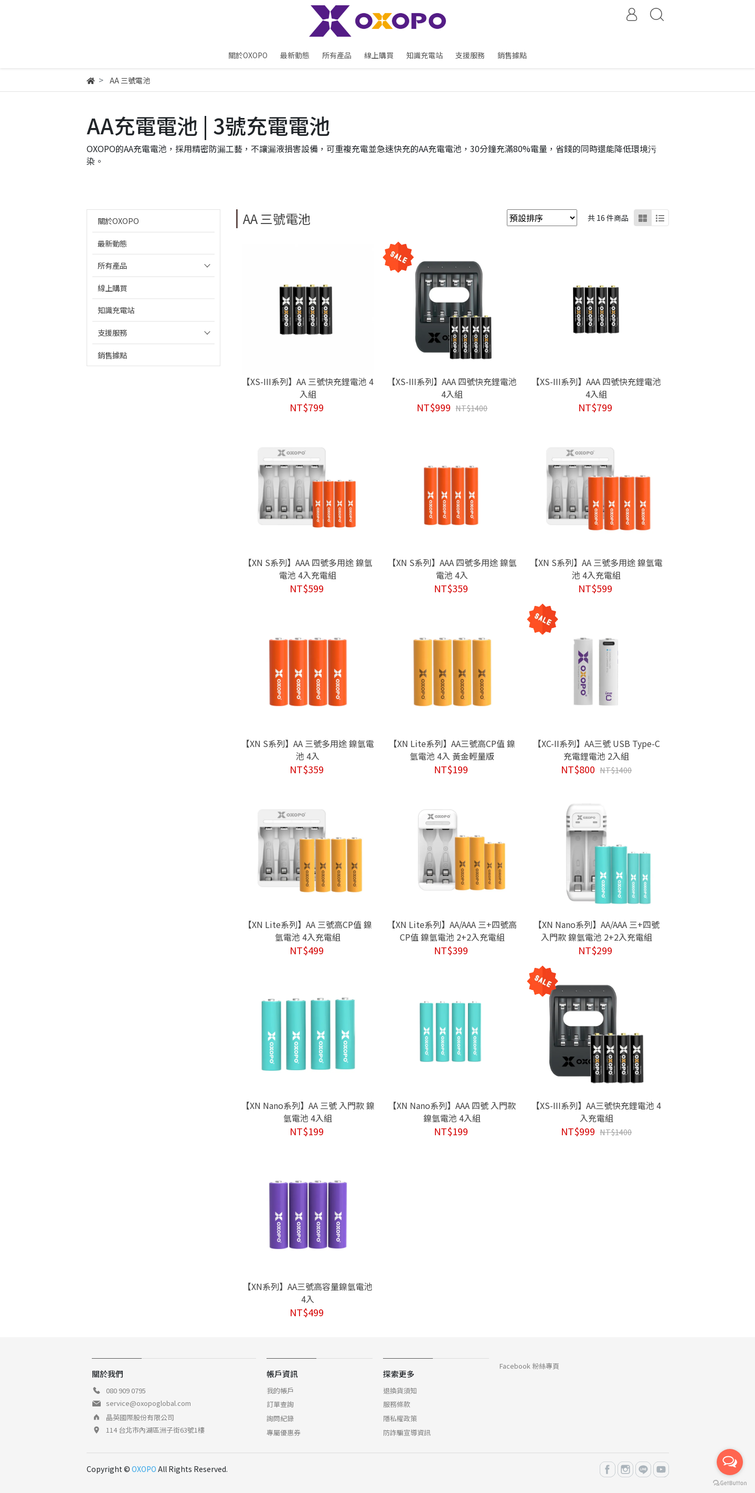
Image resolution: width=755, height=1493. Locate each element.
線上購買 (112, 287)
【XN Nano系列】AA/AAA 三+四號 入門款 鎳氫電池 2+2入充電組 (597, 930)
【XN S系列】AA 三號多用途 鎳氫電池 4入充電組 (596, 568)
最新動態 (112, 243)
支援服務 (112, 332)
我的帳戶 (280, 1390)
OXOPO (144, 1469)
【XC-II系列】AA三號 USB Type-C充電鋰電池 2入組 (596, 749)
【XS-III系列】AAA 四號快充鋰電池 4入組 (452, 387)
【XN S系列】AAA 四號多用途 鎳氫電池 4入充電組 (308, 568)
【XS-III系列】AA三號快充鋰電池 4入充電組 (596, 1111)
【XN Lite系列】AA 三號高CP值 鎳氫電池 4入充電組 (307, 930)
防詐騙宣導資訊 (407, 1432)
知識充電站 (116, 309)
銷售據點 (112, 354)
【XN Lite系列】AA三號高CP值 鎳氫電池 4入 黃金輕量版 (452, 749)
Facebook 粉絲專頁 (529, 1366)
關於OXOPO (118, 220)
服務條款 (396, 1404)
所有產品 (112, 265)
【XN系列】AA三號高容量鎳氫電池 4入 (308, 1292)
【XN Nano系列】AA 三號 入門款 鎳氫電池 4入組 (308, 1111)
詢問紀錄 (280, 1418)
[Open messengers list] (730, 1462)
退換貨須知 (400, 1390)
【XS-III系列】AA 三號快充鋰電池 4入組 (308, 387)
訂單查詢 (280, 1404)
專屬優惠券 (284, 1432)
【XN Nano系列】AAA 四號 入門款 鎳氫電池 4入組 (452, 1111)
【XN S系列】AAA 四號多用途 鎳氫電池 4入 (452, 568)
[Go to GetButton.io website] (730, 1482)
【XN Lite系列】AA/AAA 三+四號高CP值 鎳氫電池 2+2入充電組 (452, 930)
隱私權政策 (400, 1418)
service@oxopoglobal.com (148, 1403)
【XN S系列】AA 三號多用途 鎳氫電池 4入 (307, 749)
